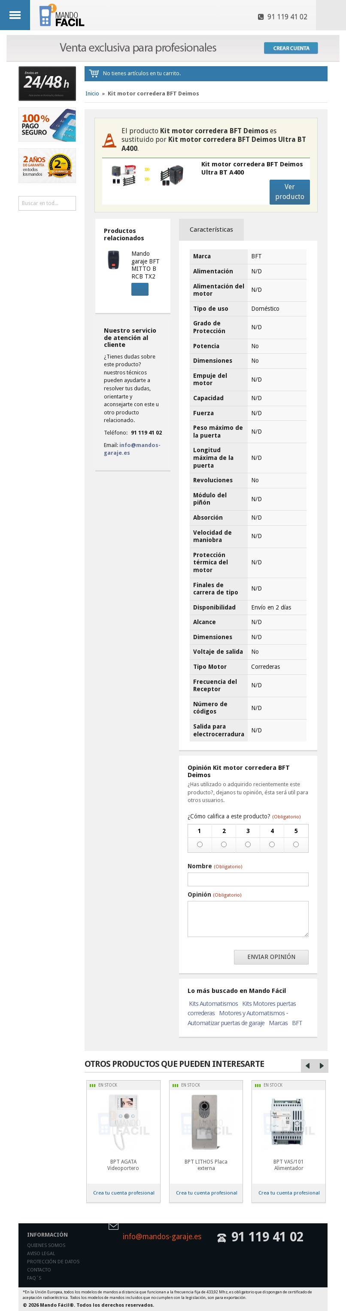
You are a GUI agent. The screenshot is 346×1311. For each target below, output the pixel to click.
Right (321, 1066)
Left (308, 1066)
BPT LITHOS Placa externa (206, 1165)
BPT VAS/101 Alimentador (288, 1165)
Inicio (92, 93)
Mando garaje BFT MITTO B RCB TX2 (145, 265)
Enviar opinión (271, 956)
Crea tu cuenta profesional (124, 1193)
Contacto (39, 1270)
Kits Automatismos (213, 1004)
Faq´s (34, 1278)
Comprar (137, 288)
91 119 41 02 (282, 17)
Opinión (214, 894)
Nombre (215, 866)
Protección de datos (53, 1262)
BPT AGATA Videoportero (123, 1165)
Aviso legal (41, 1253)
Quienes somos (46, 1245)
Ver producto (289, 192)
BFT (297, 1023)
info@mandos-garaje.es (162, 1237)
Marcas (278, 1023)
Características (211, 229)
